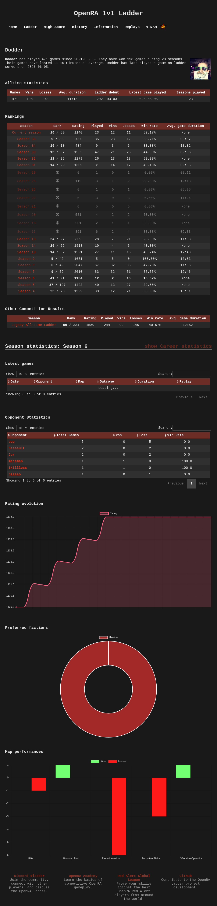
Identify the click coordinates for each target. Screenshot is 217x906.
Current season (26, 133)
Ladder (30, 27)
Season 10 (26, 252)
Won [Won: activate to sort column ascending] (118, 435)
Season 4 (26, 291)
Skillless (17, 468)
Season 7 (26, 272)
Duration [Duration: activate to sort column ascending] (146, 382)
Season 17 (26, 232)
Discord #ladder (29, 876)
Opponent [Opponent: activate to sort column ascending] (44, 382)
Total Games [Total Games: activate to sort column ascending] (67, 435)
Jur (11, 455)
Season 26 (26, 181)
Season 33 (26, 152)
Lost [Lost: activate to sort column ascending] (143, 435)
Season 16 (26, 239)
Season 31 (26, 165)
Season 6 (26, 278)
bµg (11, 442)
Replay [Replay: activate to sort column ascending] (185, 382)
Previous (184, 397)
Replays (132, 27)
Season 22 (26, 198)
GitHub (185, 876)
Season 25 (26, 190)
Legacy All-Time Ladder (33, 325)
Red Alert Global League (134, 878)
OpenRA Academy (83, 876)
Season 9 (26, 259)
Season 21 (26, 207)
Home (12, 27)
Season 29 (26, 173)
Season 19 (26, 223)
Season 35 (26, 139)
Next (203, 397)
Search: (184, 374)
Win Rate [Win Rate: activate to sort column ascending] (175, 435)
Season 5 (26, 285)
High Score (54, 27)
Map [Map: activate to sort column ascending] (81, 382)
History (79, 27)
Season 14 (26, 246)
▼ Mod (151, 27)
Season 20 (26, 215)
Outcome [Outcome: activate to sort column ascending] (107, 382)
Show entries (25, 374)
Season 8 (26, 265)
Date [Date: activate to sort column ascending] (15, 382)
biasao (14, 474)
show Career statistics (178, 346)
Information (106, 27)
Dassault (16, 448)
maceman (15, 461)
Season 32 (26, 159)
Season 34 (26, 146)
